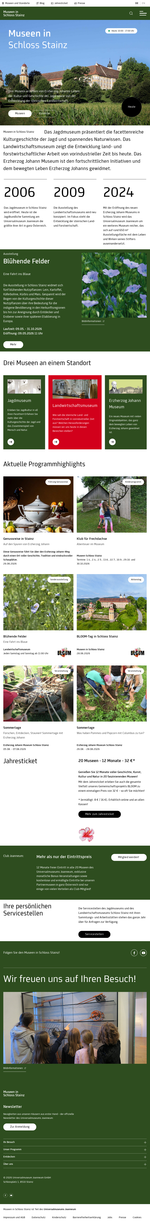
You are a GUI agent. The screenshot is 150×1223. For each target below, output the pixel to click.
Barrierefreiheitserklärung (87, 1217)
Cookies (137, 1217)
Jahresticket (59, 3)
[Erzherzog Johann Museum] (112, 442)
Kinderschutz (59, 1217)
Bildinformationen (93, 321)
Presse (79, 3)
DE (136, 3)
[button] (131, 13)
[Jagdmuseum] (10, 442)
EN (143, 3)
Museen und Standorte (16, 3)
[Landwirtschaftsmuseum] (56, 442)
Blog (40, 3)
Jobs (109, 1217)
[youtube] (143, 952)
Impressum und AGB (14, 1217)
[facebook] (134, 952)
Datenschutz (38, 1217)
